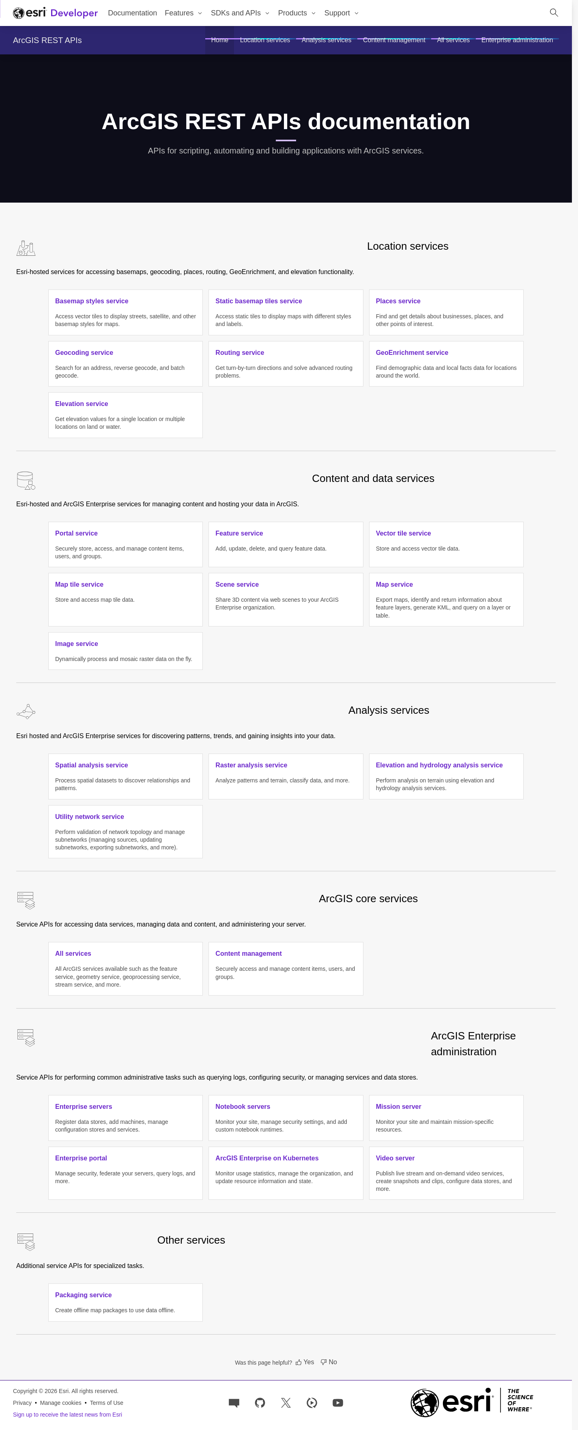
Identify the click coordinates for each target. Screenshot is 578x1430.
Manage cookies (61, 1403)
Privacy (22, 1403)
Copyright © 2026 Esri (41, 1391)
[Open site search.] (554, 13)
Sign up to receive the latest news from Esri (67, 1414)
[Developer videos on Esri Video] (312, 1402)
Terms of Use (106, 1403)
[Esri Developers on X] (286, 1402)
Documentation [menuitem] (132, 13)
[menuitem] (184, 13)
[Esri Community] (234, 1402)
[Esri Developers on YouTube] (338, 1402)
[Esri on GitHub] (260, 1402)
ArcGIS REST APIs (47, 40)
